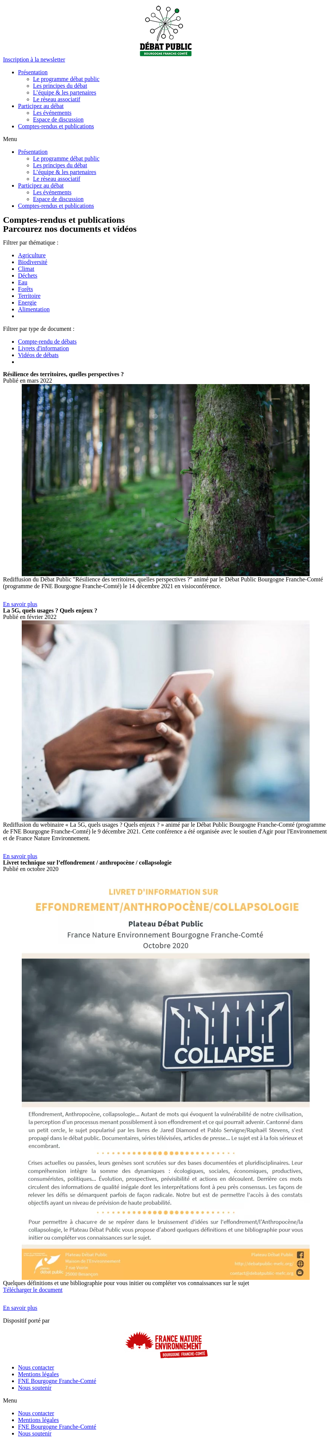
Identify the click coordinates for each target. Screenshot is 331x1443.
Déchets (27, 275)
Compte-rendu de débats (47, 341)
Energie (27, 302)
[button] (34, 59)
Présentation (33, 72)
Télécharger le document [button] (33, 1290)
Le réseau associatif (56, 99)
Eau (22, 282)
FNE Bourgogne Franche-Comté (57, 1381)
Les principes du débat (60, 86)
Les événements (52, 113)
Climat (26, 269)
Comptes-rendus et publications (56, 126)
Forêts (25, 289)
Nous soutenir (34, 1387)
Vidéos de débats (38, 355)
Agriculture (32, 255)
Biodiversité (32, 262)
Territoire (29, 296)
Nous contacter (36, 1367)
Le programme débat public (66, 79)
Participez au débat (41, 106)
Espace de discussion (58, 119)
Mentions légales (38, 1374)
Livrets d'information (43, 348)
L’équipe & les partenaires (64, 92)
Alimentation (33, 309)
